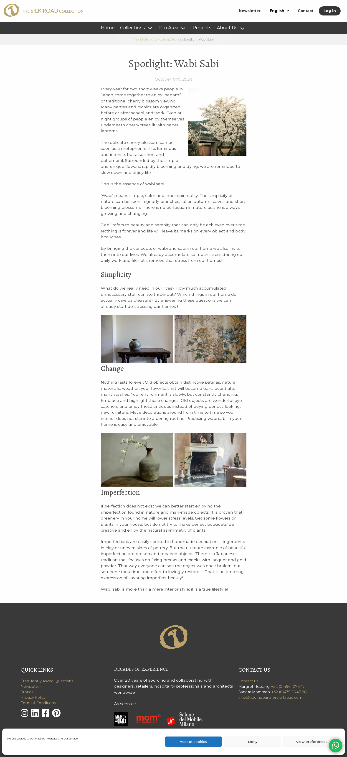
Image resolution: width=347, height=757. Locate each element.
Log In (330, 11)
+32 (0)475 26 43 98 (289, 692)
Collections (132, 28)
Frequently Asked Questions (47, 681)
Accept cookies (193, 741)
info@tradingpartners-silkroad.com (270, 697)
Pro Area (168, 28)
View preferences (311, 741)
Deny (252, 741)
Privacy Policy (33, 697)
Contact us (248, 681)
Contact (305, 11)
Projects (201, 28)
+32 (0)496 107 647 (288, 686)
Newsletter (250, 11)
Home (108, 28)
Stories (27, 692)
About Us (227, 28)
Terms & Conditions (38, 703)
